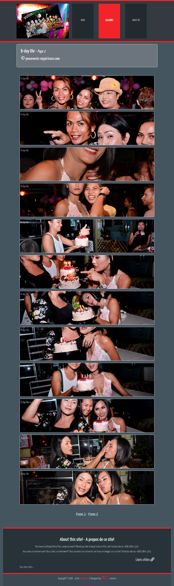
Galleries (109, 20)
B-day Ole (25, 78)
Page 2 (93, 514)
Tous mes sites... (27, 567)
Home (83, 20)
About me (136, 20)
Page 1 (81, 514)
